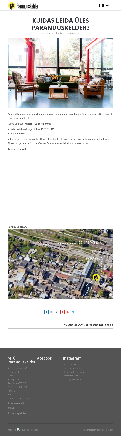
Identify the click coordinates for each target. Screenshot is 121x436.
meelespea (73, 34)
